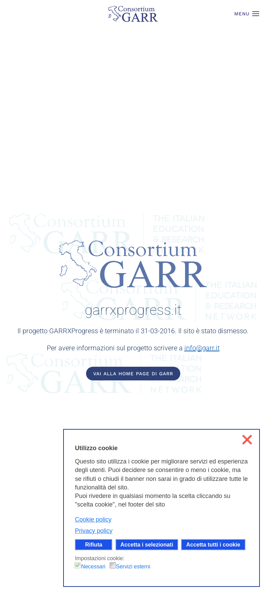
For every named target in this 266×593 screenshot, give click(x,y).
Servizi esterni (133, 566)
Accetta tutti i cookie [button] (213, 544)
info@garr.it (202, 348)
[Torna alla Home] (133, 13)
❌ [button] (247, 439)
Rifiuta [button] (93, 544)
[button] (247, 13)
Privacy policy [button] (93, 530)
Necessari (93, 566)
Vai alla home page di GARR (133, 373)
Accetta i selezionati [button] (147, 544)
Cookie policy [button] (93, 519)
